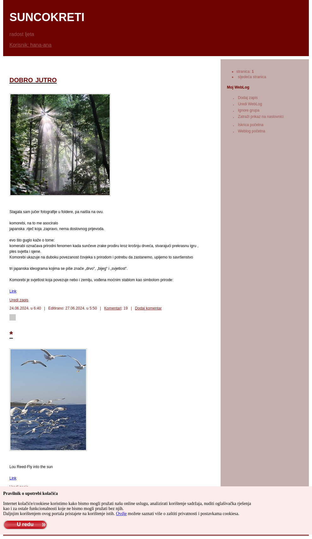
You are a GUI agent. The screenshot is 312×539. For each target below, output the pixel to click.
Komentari (112, 308)
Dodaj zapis (248, 98)
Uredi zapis (18, 300)
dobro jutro (33, 79)
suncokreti (46, 17)
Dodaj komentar (148, 308)
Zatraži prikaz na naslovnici (261, 116)
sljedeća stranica (252, 77)
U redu (25, 524)
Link (12, 291)
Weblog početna (251, 131)
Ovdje (121, 513)
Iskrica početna (250, 125)
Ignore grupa (248, 110)
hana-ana (41, 45)
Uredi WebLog (250, 104)
